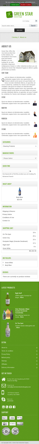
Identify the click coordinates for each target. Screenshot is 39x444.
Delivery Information (19, 367)
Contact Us (6, 220)
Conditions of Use (8, 217)
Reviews (5, 272)
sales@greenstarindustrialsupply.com (19, 387)
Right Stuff (6, 245)
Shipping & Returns (8, 211)
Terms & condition (19, 351)
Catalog (14, 37)
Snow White (7, 248)
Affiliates (19, 364)
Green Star (21, 14)
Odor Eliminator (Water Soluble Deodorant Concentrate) (22, 311)
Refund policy (19, 357)
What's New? (7, 184)
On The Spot (7, 234)
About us (23, 37)
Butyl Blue (19, 197)
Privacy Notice (7, 214)
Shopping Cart (8, 228)
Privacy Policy (19, 354)
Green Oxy (6, 238)
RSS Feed (5, 407)
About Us (19, 347)
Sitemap (19, 361)
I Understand (15, 5)
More (22, 297)
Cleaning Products (10, 146)
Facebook (12, 407)
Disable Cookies (26, 5)
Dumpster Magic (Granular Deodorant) (15, 241)
